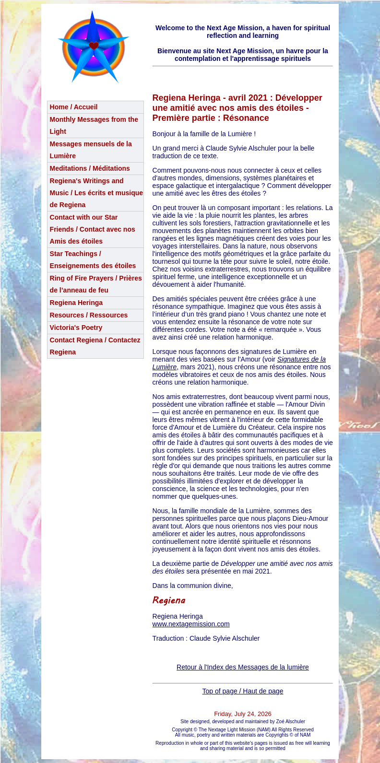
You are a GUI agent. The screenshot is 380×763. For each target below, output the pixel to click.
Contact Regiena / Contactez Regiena (95, 346)
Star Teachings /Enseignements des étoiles (93, 260)
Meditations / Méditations (90, 168)
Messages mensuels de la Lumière (91, 150)
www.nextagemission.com (191, 624)
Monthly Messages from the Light (94, 125)
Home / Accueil (74, 107)
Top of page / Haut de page (243, 691)
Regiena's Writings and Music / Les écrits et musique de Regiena (96, 193)
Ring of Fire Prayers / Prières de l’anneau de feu (96, 284)
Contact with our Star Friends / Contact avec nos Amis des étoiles (92, 229)
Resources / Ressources (89, 315)
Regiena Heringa (76, 302)
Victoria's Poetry (76, 327)
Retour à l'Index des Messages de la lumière (243, 667)
